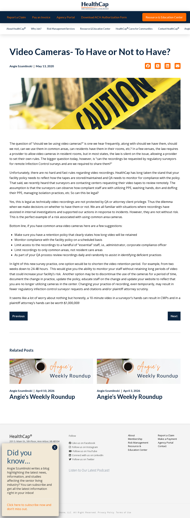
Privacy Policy (106, 512)
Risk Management (138, 442)
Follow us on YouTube (85, 451)
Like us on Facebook (83, 443)
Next (174, 316)
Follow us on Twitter (83, 459)
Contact (162, 446)
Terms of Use (123, 512)
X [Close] (55, 447)
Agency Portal (165, 442)
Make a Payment (167, 439)
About (131, 435)
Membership (135, 439)
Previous (18, 316)
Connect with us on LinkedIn (87, 455)
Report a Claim (166, 435)
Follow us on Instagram (85, 447)
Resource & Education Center (137, 447)
